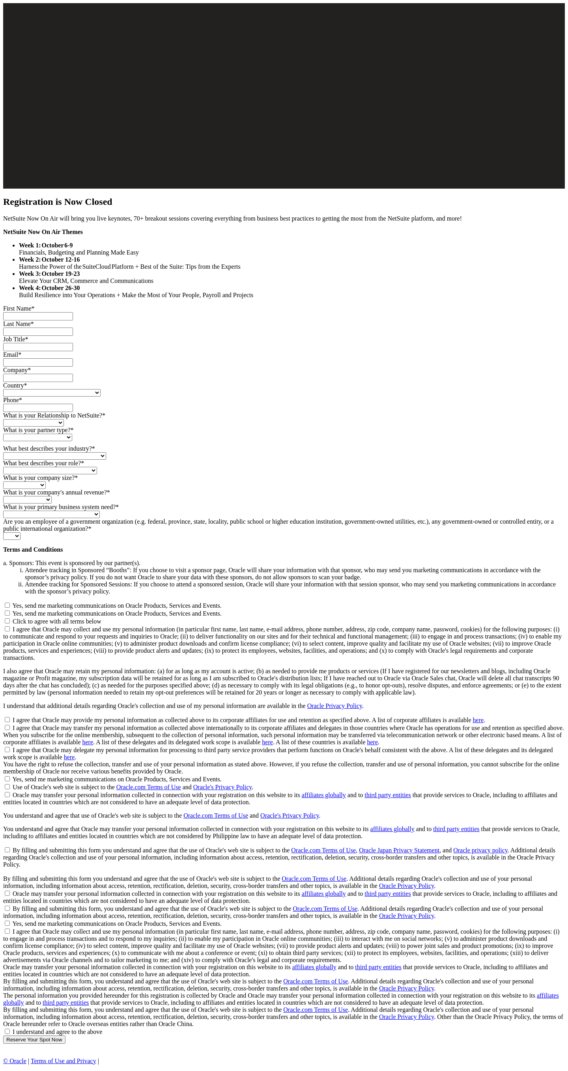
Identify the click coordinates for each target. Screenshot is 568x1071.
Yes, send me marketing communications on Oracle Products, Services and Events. (116, 605)
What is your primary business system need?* (61, 507)
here (478, 720)
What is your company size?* (40, 477)
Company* (17, 370)
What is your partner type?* (38, 430)
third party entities (387, 795)
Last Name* (18, 323)
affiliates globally (324, 795)
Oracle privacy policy (480, 850)
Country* (15, 385)
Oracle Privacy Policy (334, 705)
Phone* (12, 400)
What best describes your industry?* (49, 448)
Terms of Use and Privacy (63, 1061)
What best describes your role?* (43, 463)
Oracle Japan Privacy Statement (399, 850)
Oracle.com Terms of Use (148, 787)
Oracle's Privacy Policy (222, 787)
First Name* (19, 308)
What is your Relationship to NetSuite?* (54, 415)
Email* (12, 354)
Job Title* (15, 339)
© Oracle (14, 1061)
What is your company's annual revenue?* (56, 492)
